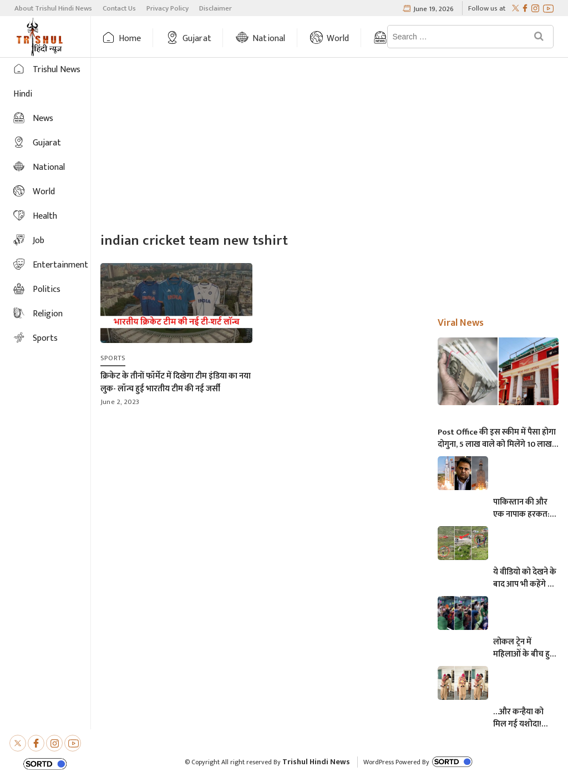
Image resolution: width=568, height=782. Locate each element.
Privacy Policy (167, 8)
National (269, 38)
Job (38, 240)
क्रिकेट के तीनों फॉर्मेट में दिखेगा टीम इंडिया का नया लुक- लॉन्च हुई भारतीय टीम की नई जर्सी (175, 382)
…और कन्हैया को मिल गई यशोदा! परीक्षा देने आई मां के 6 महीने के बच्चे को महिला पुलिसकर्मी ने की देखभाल (523, 718)
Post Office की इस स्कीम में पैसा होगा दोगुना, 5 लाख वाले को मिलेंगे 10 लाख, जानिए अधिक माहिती (497, 438)
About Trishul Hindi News (53, 8)
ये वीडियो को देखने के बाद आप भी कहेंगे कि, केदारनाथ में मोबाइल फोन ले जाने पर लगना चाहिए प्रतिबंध (525, 578)
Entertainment (60, 265)
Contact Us (119, 8)
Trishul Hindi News (316, 761)
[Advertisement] (329, 146)
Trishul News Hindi (46, 82)
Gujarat (196, 38)
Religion (48, 313)
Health (45, 216)
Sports (45, 338)
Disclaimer (215, 8)
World (338, 38)
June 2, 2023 (119, 402)
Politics (46, 289)
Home (130, 38)
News (43, 118)
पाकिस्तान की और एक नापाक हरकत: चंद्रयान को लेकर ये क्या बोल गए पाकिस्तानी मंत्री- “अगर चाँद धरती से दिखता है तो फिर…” (523, 508)
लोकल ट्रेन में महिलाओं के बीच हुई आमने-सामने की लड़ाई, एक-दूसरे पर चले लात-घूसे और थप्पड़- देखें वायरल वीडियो (523, 648)
